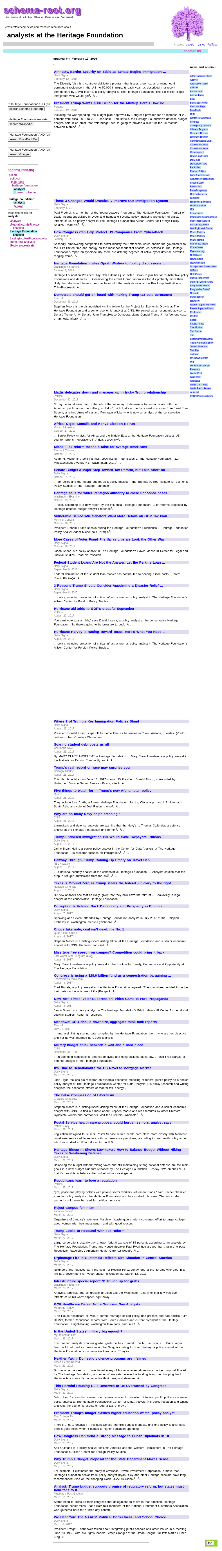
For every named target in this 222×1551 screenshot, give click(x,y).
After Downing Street (200, 76)
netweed (194, 392)
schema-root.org (21, 170)
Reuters (194, 316)
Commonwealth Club (200, 141)
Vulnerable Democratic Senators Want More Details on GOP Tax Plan (110, 516)
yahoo (201, 44)
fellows (19, 206)
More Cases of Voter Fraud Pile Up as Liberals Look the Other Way (109, 539)
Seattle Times (197, 323)
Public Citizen (197, 297)
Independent (196, 213)
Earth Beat (195, 167)
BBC (192, 99)
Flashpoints (196, 186)
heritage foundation (25, 185)
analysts (15, 221)
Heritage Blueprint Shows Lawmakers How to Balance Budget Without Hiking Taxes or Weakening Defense (117, 1151)
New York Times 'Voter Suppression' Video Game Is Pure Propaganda (111, 999)
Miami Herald (197, 240)
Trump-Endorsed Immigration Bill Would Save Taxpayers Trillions (107, 837)
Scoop (193, 320)
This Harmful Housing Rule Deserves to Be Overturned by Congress (110, 1386)
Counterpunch (197, 152)
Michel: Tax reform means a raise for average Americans (100, 447)
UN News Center (199, 358)
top (210, 1543)
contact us (192, 51)
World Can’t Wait (199, 384)
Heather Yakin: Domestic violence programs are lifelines (100, 1358)
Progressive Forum (199, 285)
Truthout (194, 354)
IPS (192, 209)
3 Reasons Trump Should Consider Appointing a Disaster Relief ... (108, 585)
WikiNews (195, 381)
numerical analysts (22, 241)
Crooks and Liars (199, 156)
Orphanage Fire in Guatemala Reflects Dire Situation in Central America (113, 1258)
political (15, 178)
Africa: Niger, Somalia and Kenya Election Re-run (94, 424)
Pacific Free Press (199, 278)
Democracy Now (198, 163)
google (190, 44)
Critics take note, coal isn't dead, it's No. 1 (89, 929)
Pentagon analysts (22, 245)
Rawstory (195, 301)
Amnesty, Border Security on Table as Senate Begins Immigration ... (110, 72)
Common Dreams (199, 133)
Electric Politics (198, 171)
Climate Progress (199, 129)
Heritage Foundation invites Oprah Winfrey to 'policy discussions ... (109, 263)
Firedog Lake (197, 183)
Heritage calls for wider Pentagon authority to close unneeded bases (110, 493)
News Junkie (196, 259)
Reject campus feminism (74, 1207)
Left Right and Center (201, 228)
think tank (17, 182)
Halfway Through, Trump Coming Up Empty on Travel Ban (102, 860)
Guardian (194, 198)
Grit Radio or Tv (198, 194)
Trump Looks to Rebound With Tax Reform (89, 1231)
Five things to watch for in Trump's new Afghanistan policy (102, 790)
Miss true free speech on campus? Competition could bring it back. (109, 952)
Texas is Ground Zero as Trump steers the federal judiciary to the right (112, 883)
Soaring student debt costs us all (81, 744)
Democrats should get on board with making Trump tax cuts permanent (113, 294)
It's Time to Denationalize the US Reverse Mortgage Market (102, 1068)
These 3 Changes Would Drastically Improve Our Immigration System (111, 201)
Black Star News (198, 103)
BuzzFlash (195, 110)
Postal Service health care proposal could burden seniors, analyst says (112, 1122)
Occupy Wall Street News (203, 266)
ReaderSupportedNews (201, 308)
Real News (195, 312)
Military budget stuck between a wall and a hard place (98, 1045)
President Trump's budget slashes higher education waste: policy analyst (114, 1413)
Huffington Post (198, 205)
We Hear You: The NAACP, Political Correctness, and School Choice (110, 1517)
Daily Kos (195, 160)
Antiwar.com (196, 91)
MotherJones (196, 247)
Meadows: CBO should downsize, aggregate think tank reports (105, 1022)
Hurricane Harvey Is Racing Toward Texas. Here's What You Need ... (110, 632)
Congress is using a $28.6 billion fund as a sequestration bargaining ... (112, 975)
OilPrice (194, 270)
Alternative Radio (199, 83)
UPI (192, 362)
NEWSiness (196, 255)
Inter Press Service (200, 221)
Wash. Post (196, 373)
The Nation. (196, 331)
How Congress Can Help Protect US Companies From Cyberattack (108, 232)
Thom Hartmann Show (201, 343)
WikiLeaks (195, 377)
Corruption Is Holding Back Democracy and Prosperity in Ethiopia (108, 906)
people (13, 175)
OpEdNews (196, 274)
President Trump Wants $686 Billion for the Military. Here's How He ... (111, 103)
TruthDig (194, 350)
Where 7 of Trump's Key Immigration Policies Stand (96, 721)
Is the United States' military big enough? (88, 1331)
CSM (192, 114)
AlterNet (194, 80)
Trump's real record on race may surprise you (92, 767)
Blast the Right (197, 106)
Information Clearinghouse (203, 217)
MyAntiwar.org (197, 251)
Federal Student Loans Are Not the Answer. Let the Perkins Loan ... (109, 562)
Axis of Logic (197, 95)
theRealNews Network (201, 396)
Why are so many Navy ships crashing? (87, 814)
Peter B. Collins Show (201, 282)
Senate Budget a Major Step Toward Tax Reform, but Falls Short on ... (111, 470)
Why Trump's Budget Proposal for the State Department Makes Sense (111, 1459)
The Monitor (196, 327)
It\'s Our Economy (199, 224)
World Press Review (200, 388)
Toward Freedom (198, 346)
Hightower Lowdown (200, 202)
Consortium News (199, 144)
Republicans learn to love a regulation (85, 1180)
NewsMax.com (197, 263)
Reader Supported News (202, 304)
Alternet (194, 87)
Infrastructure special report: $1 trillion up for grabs (96, 1281)
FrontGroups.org (198, 190)
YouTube (212, 44)
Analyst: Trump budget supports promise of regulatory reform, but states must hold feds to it (119, 1488)
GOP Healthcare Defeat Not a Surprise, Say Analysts (97, 1304)
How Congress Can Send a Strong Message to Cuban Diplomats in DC (112, 1436)
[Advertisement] (92, 162)
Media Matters (197, 232)
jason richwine (26, 192)
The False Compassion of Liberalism (84, 1095)
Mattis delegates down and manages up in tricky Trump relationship (110, 392)
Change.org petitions (200, 125)
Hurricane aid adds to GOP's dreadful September (94, 608)
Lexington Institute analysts (28, 238)
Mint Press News (199, 243)
